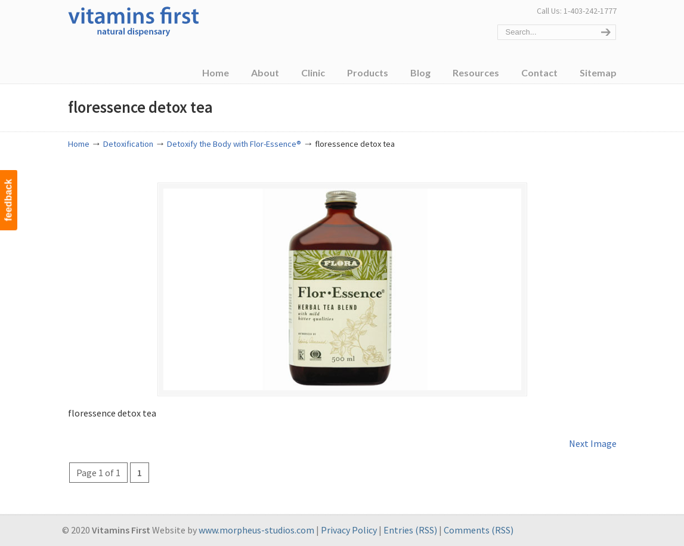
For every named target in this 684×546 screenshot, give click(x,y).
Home (78, 143)
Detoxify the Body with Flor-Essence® (234, 143)
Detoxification (128, 143)
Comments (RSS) (478, 530)
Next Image (593, 443)
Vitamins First (133, 20)
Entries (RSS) (410, 530)
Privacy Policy (349, 530)
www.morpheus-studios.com (256, 530)
